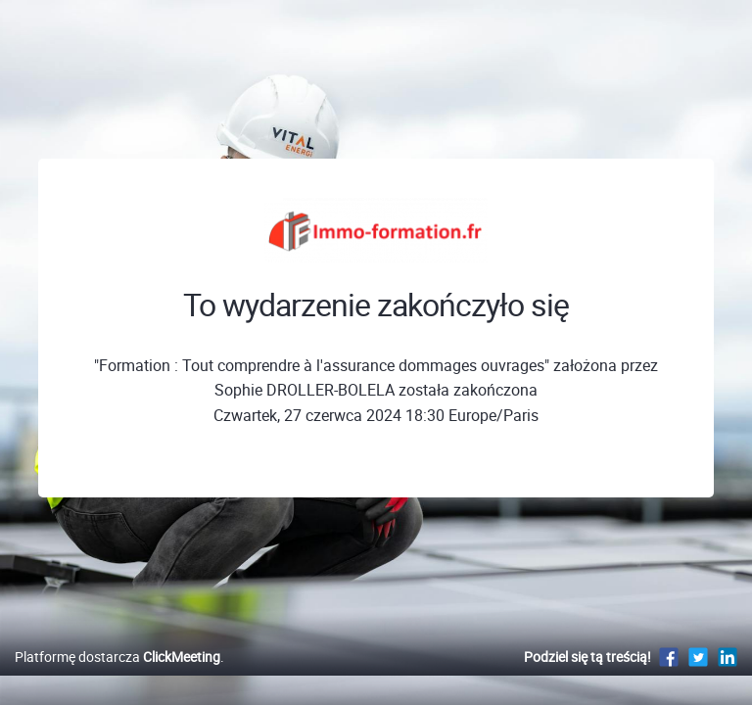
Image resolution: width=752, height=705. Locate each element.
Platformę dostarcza (117, 656)
